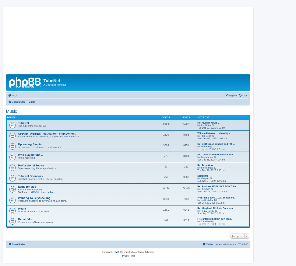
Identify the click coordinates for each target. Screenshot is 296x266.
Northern (205, 146)
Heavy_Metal (207, 211)
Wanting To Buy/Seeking (34, 198)
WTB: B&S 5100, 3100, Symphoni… (216, 197)
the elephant (207, 157)
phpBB (117, 252)
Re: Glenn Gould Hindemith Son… (216, 154)
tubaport (205, 178)
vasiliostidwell (208, 200)
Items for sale (27, 186)
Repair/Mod (25, 219)
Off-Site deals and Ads (42, 192)
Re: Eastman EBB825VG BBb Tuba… (217, 186)
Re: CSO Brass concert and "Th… (216, 144)
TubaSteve (206, 221)
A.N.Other (206, 125)
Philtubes (205, 189)
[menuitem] (12, 95)
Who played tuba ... (30, 154)
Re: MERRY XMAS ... (208, 122)
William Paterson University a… (214, 133)
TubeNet (23, 123)
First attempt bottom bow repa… (215, 219)
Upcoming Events (30, 144)
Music (11, 111)
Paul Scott (206, 136)
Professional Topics (31, 165)
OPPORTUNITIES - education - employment (46, 133)
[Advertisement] (133, 42)
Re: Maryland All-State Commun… (216, 208)
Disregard (202, 176)
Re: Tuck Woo (205, 165)
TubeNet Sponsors (30, 176)
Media (22, 208)
